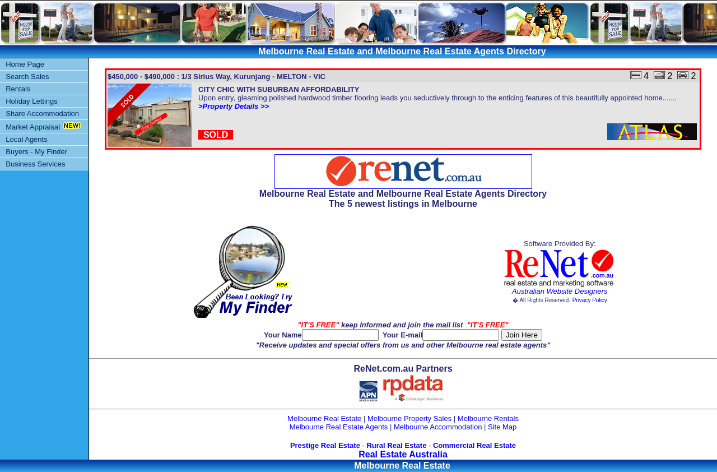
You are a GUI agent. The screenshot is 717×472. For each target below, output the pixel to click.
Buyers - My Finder (36, 151)
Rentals (18, 89)
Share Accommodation (42, 113)
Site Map (502, 427)
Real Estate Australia (403, 454)
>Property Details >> (233, 106)
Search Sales (27, 76)
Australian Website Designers (559, 291)
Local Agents (26, 139)
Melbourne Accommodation (438, 427)
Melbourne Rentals (488, 418)
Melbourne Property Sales (409, 418)
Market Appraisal (33, 127)
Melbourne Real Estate (324, 418)
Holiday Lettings (32, 101)
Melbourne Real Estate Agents (339, 427)
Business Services (35, 164)
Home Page (25, 64)
